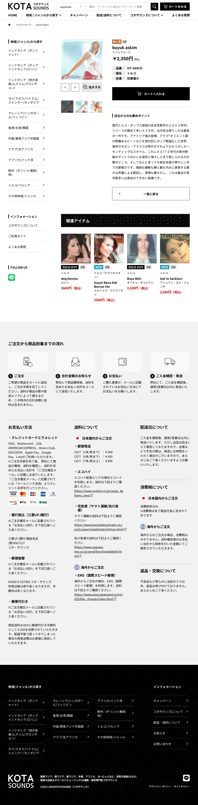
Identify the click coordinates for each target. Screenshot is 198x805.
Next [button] (75, 87)
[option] (81, 60)
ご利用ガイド (17, 236)
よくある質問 (17, 247)
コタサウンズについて (23, 225)
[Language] (70, 7)
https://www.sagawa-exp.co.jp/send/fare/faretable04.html (98, 551)
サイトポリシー (182, 786)
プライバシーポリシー (159, 786)
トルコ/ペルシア (23, 24)
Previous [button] (65, 87)
